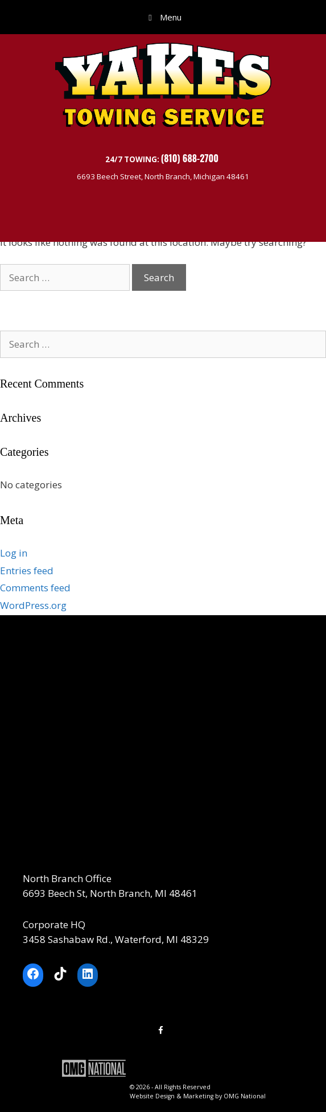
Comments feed (35, 587)
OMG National (245, 1096)
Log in (13, 552)
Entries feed (26, 570)
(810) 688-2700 (191, 158)
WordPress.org (33, 605)
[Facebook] (161, 1030)
